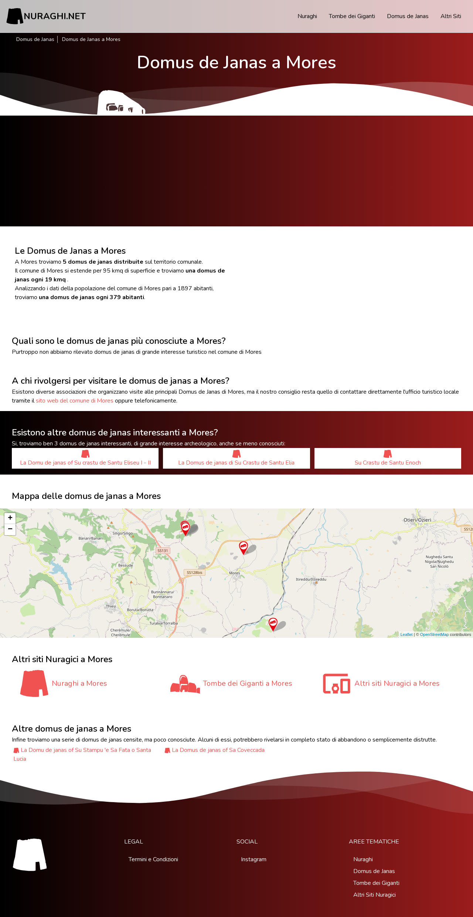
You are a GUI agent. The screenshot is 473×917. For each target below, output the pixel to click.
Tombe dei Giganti (352, 16)
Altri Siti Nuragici (374, 895)
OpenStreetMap (434, 634)
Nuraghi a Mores (79, 683)
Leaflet (407, 634)
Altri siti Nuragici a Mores (397, 683)
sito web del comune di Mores (74, 401)
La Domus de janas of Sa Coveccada (218, 750)
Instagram (253, 859)
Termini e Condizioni (153, 859)
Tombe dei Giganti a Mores (247, 683)
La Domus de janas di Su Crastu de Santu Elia (236, 458)
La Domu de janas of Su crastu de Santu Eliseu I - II (85, 458)
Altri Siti (450, 16)
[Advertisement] (236, 171)
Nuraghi (307, 16)
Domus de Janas (408, 16)
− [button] (10, 529)
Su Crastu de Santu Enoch (388, 458)
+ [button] (10, 518)
